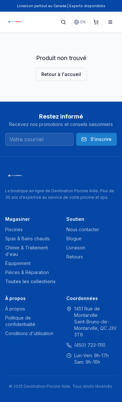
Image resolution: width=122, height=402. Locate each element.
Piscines (14, 229)
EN (80, 22)
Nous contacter (82, 229)
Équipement (18, 263)
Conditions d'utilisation (29, 333)
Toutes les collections (30, 281)
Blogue (74, 238)
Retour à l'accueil (61, 74)
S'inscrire (96, 139)
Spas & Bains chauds (27, 238)
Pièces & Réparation (27, 272)
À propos (15, 308)
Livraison (75, 247)
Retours (74, 256)
